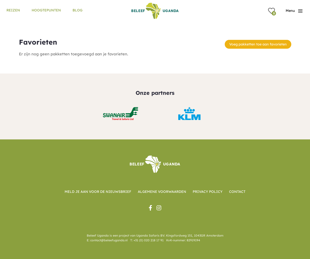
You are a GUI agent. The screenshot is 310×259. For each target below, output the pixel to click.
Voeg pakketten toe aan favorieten (258, 44)
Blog (77, 10)
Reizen (13, 10)
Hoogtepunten (46, 10)
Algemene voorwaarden (162, 191)
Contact (237, 191)
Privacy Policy (208, 191)
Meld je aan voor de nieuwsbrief (98, 191)
